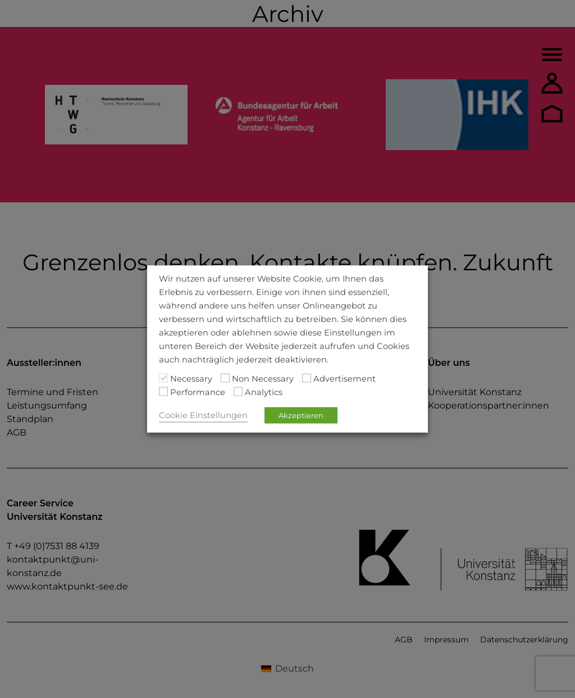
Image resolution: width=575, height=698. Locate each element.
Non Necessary (263, 379)
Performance (197, 392)
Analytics (263, 392)
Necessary (191, 379)
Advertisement (344, 379)
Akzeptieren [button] (301, 415)
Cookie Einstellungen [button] (203, 415)
